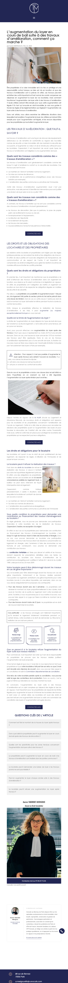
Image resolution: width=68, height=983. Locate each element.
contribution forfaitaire (17, 552)
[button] (62, 931)
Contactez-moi (34, 234)
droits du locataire (24, 467)
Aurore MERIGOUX (15, 46)
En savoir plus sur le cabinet (34, 937)
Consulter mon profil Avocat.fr (16, 885)
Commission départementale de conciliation (43, 671)
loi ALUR (37, 417)
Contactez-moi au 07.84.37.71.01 (34, 881)
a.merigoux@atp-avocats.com (28, 981)
